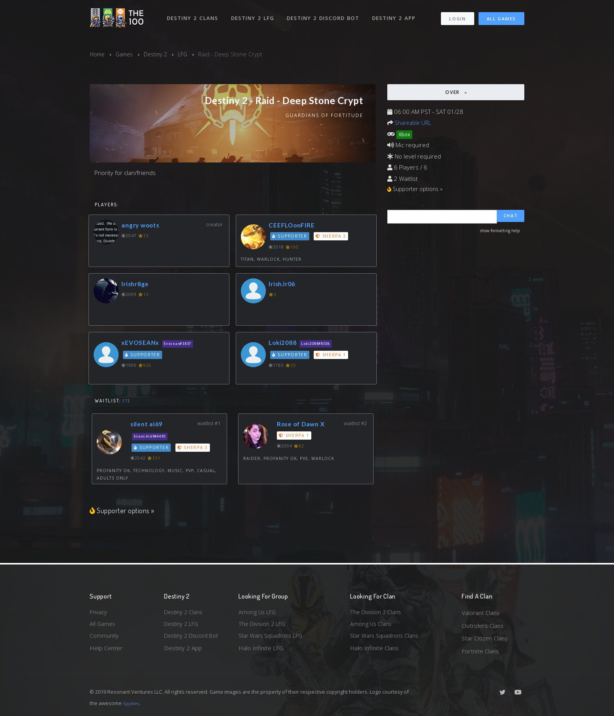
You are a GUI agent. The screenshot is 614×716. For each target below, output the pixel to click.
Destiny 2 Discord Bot (324, 14)
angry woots (142, 226)
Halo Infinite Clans (374, 651)
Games (126, 54)
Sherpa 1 (332, 355)
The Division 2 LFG (263, 625)
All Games (501, 16)
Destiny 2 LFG (254, 14)
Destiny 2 (159, 54)
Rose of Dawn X (303, 425)
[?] (126, 401)
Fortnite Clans (480, 651)
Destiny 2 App (395, 14)
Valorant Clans (481, 613)
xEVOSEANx (142, 343)
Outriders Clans (483, 625)
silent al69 (148, 425)
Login (457, 16)
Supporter (290, 237)
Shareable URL (414, 122)
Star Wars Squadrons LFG (272, 638)
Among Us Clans (372, 625)
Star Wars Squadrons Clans (386, 638)
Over (453, 92)
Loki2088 (284, 343)
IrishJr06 (284, 284)
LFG (188, 54)
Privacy (99, 613)
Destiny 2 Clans (193, 14)
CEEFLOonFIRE (293, 226)
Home (98, 54)
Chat (511, 217)
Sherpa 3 (332, 237)
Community (105, 638)
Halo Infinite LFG (261, 651)
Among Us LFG (258, 613)
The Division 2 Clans (377, 613)
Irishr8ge (137, 284)
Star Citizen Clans (485, 638)
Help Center (106, 651)
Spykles (132, 703)
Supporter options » (123, 511)
